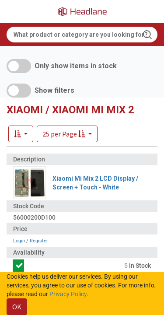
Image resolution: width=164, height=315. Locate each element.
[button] (67, 134)
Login (19, 241)
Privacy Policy (68, 294)
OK (16, 306)
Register (39, 241)
